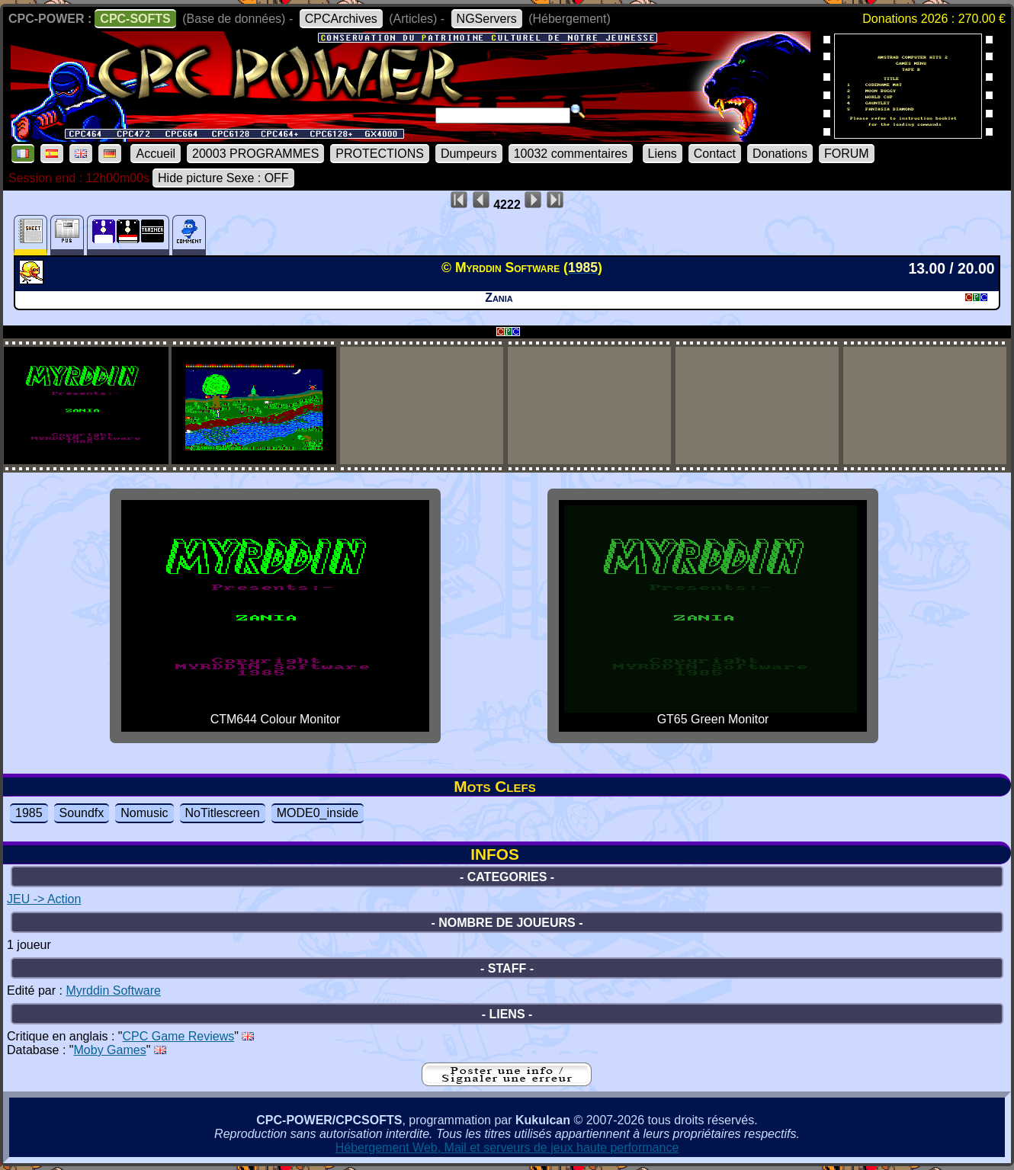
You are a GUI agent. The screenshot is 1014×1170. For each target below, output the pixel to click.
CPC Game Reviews (179, 1036)
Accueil (155, 153)
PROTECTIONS (379, 153)
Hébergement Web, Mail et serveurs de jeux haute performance (507, 1147)
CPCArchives (341, 18)
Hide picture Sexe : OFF (223, 177)
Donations (779, 153)
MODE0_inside (318, 812)
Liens (662, 153)
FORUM (846, 153)
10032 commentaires (570, 153)
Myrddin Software (113, 990)
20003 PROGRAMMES (255, 153)
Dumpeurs (469, 153)
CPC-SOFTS (135, 18)
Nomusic (144, 812)
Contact (715, 153)
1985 (29, 812)
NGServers (487, 18)
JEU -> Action (44, 899)
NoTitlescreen (222, 812)
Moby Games (110, 1049)
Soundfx (81, 812)
